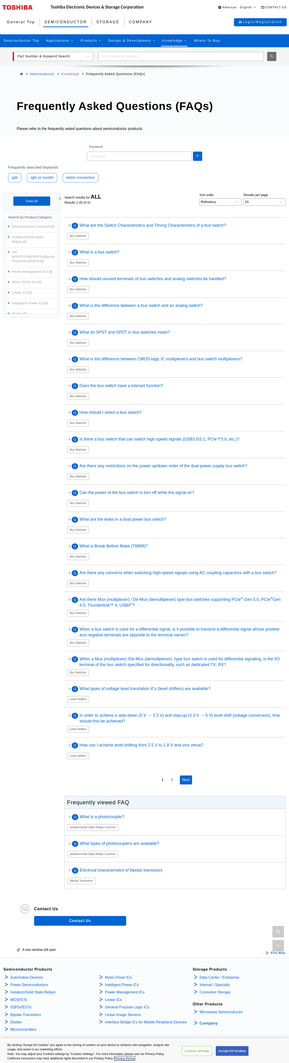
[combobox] (181, 56)
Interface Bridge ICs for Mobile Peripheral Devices (146, 1022)
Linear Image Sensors (123, 1015)
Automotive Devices (26, 977)
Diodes (16, 1022)
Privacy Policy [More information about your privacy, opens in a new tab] (124, 1058)
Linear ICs (113, 1000)
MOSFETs (18, 1000)
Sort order (206, 195)
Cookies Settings (196, 1051)
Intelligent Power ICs (122, 985)
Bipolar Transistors (25, 1015)
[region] (144, 1050)
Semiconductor (42, 74)
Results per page (256, 195)
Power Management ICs (125, 992)
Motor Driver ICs (118, 977)
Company (209, 1023)
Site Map (278, 952)
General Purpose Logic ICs (127, 1007)
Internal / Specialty (215, 985)
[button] (237, 7)
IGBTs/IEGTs (21, 1007)
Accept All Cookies (232, 1051)
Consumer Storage (215, 992)
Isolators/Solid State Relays (32, 992)
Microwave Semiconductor (221, 1012)
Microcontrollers (23, 1029)
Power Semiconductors (29, 985)
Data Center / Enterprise (219, 977)
